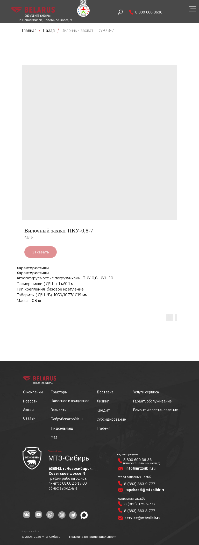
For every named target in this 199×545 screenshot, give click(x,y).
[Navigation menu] (192, 9)
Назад (49, 30)
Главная (29, 30)
